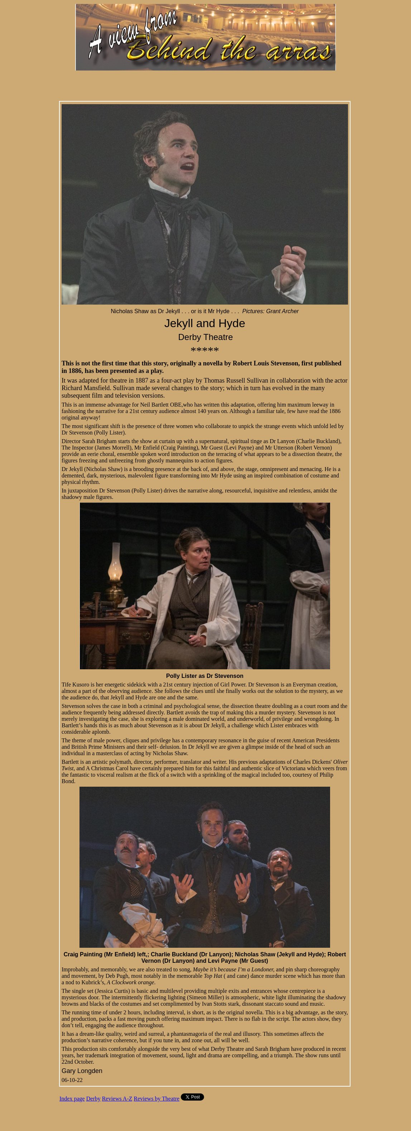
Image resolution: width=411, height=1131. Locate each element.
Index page (72, 1099)
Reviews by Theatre (157, 1099)
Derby (93, 1099)
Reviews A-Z (117, 1099)
